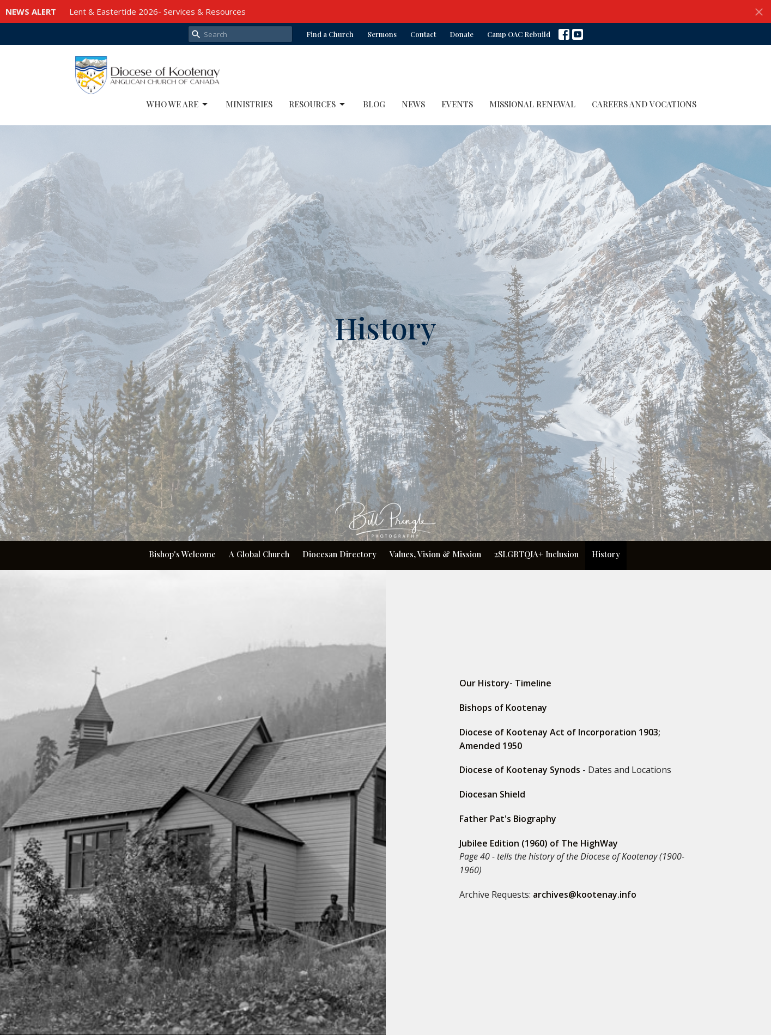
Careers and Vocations (644, 104)
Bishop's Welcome (182, 554)
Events (457, 104)
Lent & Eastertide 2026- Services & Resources (157, 11)
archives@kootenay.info (584, 894)
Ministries (249, 104)
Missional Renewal (532, 104)
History (606, 554)
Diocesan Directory (339, 554)
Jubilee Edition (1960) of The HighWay (538, 843)
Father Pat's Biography (507, 819)
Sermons (382, 34)
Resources (318, 104)
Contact (423, 34)
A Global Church (259, 554)
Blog (374, 104)
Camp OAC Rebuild (518, 34)
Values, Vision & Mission (435, 554)
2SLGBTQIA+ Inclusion (536, 554)
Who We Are (178, 104)
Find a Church (330, 34)
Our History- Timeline (505, 683)
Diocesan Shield (492, 794)
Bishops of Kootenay (503, 708)
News (413, 104)
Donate (461, 34)
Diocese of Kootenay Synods (519, 770)
